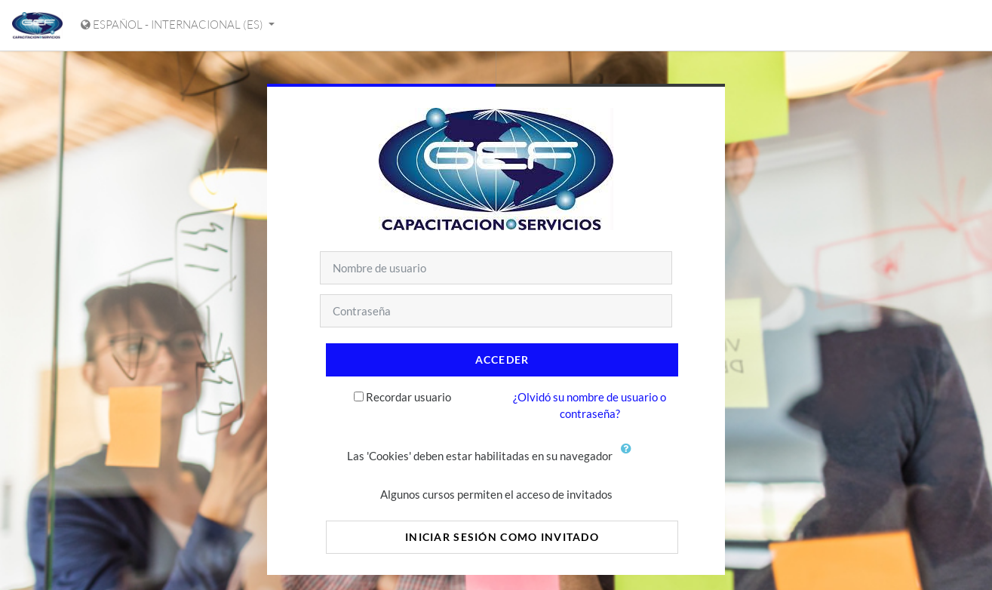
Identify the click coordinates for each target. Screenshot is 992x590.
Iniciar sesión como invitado (502, 536)
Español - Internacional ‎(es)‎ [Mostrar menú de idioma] (173, 24)
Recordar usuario (408, 397)
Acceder (502, 359)
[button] (630, 457)
